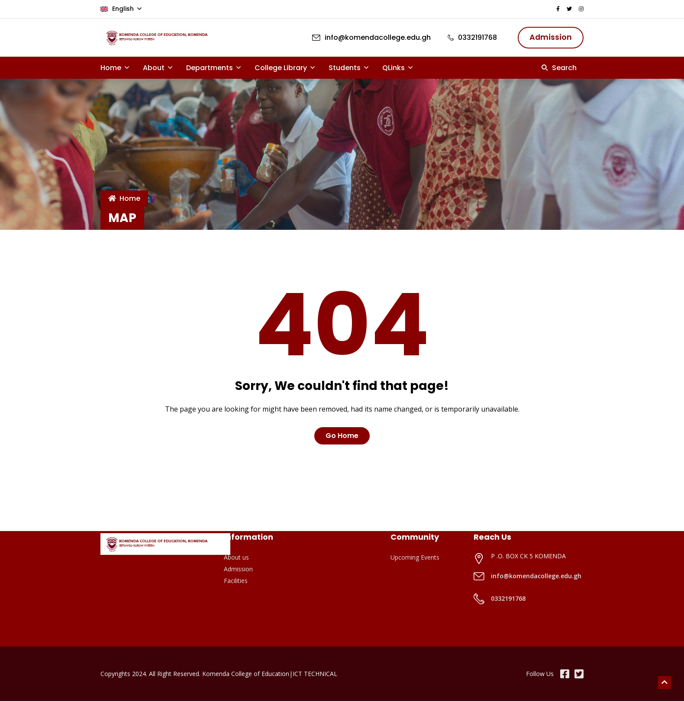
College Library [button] (282, 68)
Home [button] (111, 68)
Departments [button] (210, 68)
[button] (559, 68)
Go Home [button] (342, 436)
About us (236, 558)
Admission (238, 570)
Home (124, 199)
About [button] (154, 68)
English (118, 8)
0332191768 (508, 599)
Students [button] (345, 68)
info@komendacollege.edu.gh (536, 577)
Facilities (236, 581)
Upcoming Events (414, 558)
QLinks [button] (394, 68)
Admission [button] (550, 37)
